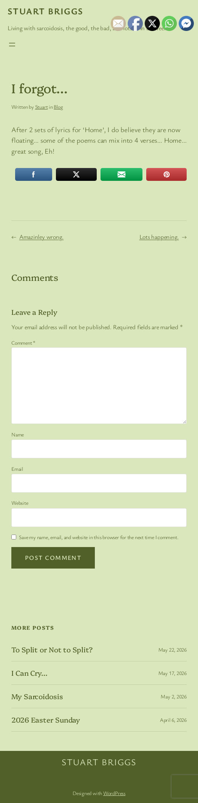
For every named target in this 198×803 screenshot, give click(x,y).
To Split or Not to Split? (52, 649)
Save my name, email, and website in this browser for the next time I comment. (98, 537)
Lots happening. (159, 237)
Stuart (41, 106)
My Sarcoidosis (37, 696)
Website (19, 502)
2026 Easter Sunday (45, 720)
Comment (23, 342)
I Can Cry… (29, 673)
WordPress (114, 793)
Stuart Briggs (46, 11)
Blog (58, 106)
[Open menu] (12, 44)
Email (17, 468)
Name (17, 434)
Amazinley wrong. (41, 237)
